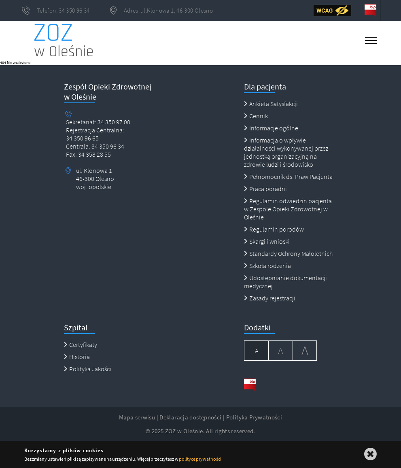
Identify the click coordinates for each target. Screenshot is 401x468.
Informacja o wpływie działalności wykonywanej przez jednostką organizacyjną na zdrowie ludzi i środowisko (286, 152)
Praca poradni (265, 189)
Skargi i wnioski (267, 241)
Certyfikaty (80, 344)
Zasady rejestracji (269, 298)
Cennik (256, 116)
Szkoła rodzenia (267, 266)
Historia (77, 357)
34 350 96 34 (107, 146)
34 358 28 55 (94, 154)
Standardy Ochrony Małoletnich (288, 253)
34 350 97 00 (114, 122)
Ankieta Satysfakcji (271, 104)
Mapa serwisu (137, 417)
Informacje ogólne (271, 128)
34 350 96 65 (82, 138)
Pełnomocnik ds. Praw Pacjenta (288, 176)
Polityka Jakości (87, 369)
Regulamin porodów (274, 229)
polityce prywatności (200, 459)
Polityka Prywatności (254, 417)
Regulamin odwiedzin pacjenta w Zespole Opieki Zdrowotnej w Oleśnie (288, 209)
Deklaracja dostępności (190, 417)
